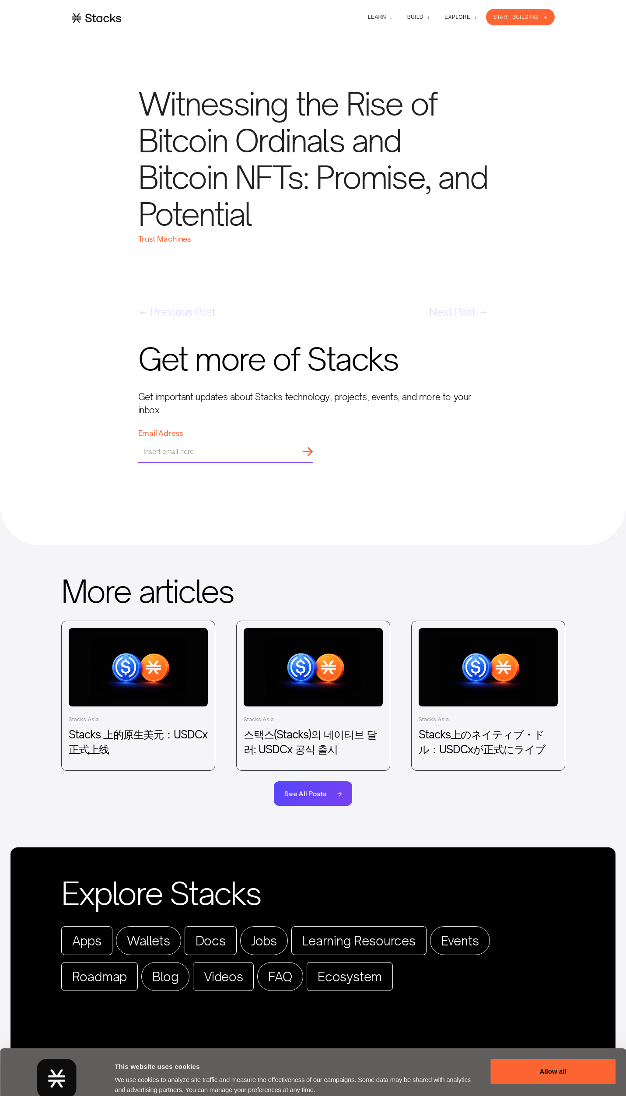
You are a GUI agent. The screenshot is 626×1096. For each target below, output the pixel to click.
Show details (135, 1074)
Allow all (553, 1032)
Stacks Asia (84, 719)
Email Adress (160, 433)
